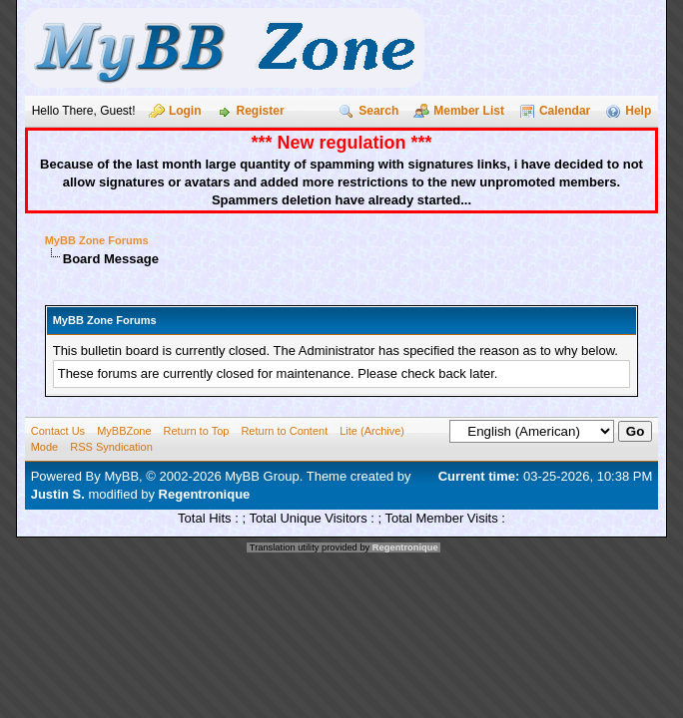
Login (185, 111)
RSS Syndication (111, 447)
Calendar (564, 111)
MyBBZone (124, 431)
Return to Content (284, 431)
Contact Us (58, 431)
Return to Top (197, 431)
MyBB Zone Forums (97, 240)
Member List (468, 111)
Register (261, 111)
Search (378, 111)
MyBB (121, 476)
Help (638, 111)
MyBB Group (262, 476)
